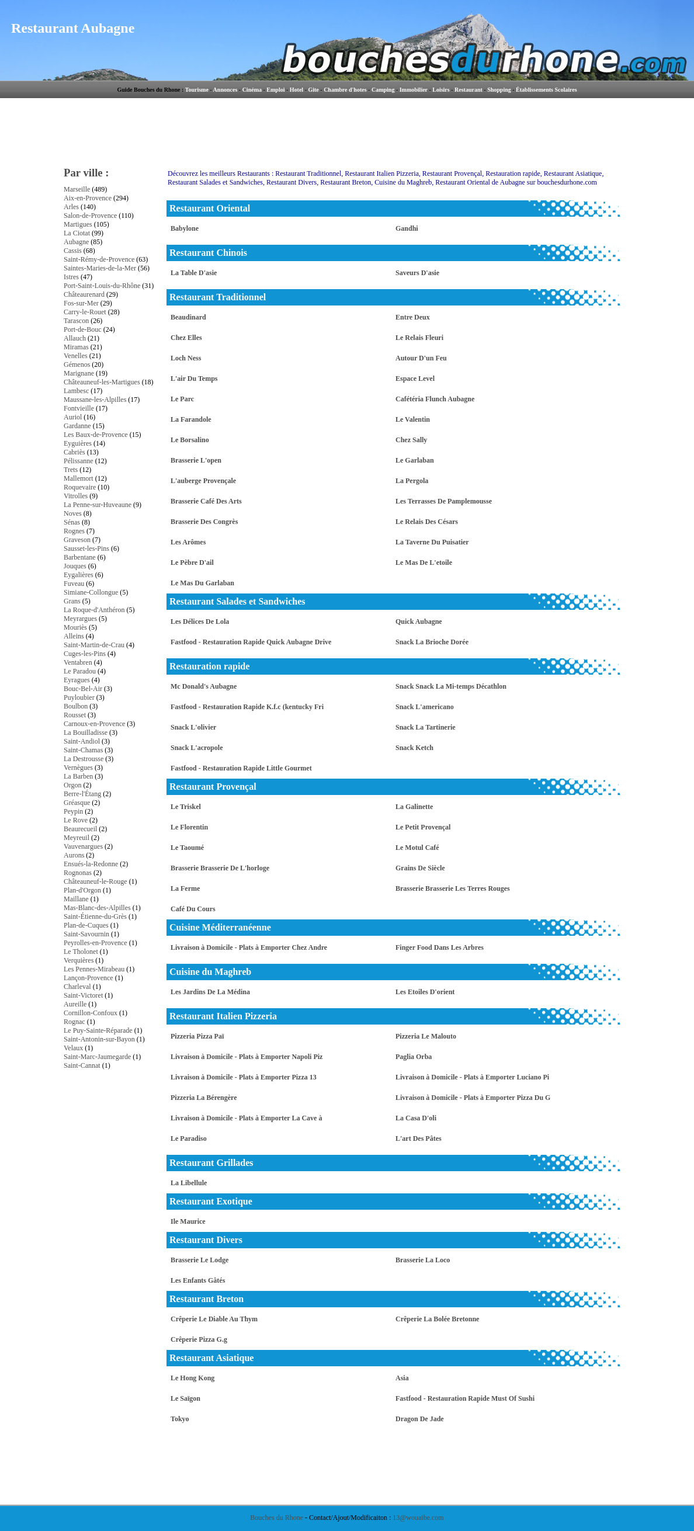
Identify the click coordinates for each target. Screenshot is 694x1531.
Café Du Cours (193, 909)
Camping (383, 89)
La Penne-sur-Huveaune (97, 505)
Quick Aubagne (418, 621)
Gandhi (406, 228)
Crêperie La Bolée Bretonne (437, 1319)
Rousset (75, 715)
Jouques (75, 566)
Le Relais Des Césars (426, 522)
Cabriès (74, 452)
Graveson (77, 540)
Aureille (75, 1004)
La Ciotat (77, 233)
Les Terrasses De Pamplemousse (443, 501)
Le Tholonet (81, 951)
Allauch (75, 338)
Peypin (73, 811)
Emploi (275, 89)
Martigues (78, 224)
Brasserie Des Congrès (204, 522)
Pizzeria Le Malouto (425, 1036)
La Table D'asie (194, 273)
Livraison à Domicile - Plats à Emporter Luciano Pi (472, 1077)
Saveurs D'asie (417, 273)
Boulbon (76, 706)
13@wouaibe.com (418, 1517)
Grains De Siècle (420, 868)
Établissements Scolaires (546, 89)
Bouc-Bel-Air (83, 689)
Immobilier (414, 89)
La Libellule (189, 1183)
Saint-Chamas (83, 750)
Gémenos (77, 364)
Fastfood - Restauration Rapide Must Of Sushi (465, 1398)
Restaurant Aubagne (72, 28)
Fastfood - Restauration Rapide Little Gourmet (241, 768)
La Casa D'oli (415, 1118)
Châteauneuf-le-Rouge (95, 881)
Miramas (76, 347)
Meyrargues (80, 619)
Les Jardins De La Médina (210, 992)
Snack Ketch (414, 748)
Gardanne (77, 426)
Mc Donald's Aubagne (204, 686)
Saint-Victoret (83, 995)
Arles (71, 207)
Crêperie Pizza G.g (199, 1339)
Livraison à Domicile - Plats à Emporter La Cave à (246, 1118)
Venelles (76, 356)
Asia (402, 1378)
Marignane (79, 373)
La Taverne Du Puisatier (432, 542)
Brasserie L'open (196, 460)
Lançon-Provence (88, 978)
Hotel (296, 89)
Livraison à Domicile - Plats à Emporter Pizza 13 (244, 1077)
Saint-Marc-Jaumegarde (97, 1057)
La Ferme (185, 888)
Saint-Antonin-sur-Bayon (99, 1039)
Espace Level (415, 378)
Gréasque (77, 803)
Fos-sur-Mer (81, 303)
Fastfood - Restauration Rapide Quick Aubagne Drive (251, 642)
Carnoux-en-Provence (94, 724)
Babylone (185, 228)
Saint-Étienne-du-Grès (95, 916)
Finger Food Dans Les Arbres (439, 947)
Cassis (73, 251)
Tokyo (180, 1419)
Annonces (225, 89)
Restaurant (468, 89)
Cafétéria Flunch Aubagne (434, 399)
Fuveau (74, 583)
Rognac (74, 1022)
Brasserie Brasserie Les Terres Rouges (452, 888)
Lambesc (76, 391)
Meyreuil (76, 838)
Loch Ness (186, 358)
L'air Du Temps (194, 378)
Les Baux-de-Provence (96, 435)
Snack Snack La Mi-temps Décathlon (450, 686)
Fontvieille (79, 408)
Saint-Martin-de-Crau (94, 645)
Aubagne (76, 242)
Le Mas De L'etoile (423, 562)
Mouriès (75, 627)
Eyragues (77, 680)
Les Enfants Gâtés (198, 1280)
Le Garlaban (414, 460)
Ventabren (78, 662)
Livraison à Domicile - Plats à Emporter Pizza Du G (472, 1097)
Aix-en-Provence (88, 198)
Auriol (73, 417)
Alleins (74, 636)
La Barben (78, 776)
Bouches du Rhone (276, 1517)
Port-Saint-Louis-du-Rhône (102, 286)
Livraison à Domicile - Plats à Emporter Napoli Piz (246, 1057)
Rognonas (78, 873)
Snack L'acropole (197, 748)
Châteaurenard (84, 294)
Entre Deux (412, 317)
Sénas (72, 522)
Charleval (77, 987)
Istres (71, 277)
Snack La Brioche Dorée (432, 642)
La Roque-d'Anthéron (94, 610)
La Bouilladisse (85, 732)
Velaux (73, 1048)
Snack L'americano (424, 707)
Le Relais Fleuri (419, 338)
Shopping (499, 89)
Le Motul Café (417, 847)
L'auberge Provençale (203, 481)
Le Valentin (412, 419)
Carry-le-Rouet (85, 312)
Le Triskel (186, 807)
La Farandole (191, 419)
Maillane (76, 899)
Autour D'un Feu (421, 358)
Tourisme (197, 89)
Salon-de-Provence (90, 215)
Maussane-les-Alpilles (95, 399)
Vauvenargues (83, 846)
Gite (313, 89)
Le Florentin (189, 827)
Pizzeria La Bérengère (204, 1097)
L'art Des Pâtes (418, 1138)
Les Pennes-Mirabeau (94, 969)
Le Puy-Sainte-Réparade (98, 1030)
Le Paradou (80, 671)
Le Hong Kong (192, 1378)
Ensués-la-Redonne (91, 864)
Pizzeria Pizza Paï (197, 1036)
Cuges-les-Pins (85, 654)
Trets (71, 470)
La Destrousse (83, 759)
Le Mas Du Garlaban (202, 583)
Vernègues (78, 767)
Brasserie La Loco (422, 1260)
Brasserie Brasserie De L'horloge (220, 868)
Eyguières (78, 443)
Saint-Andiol (82, 741)
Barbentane (80, 557)
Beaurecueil (80, 829)
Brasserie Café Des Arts (206, 501)
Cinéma (252, 89)
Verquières (78, 960)
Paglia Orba (413, 1057)
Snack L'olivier (193, 727)
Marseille (77, 189)
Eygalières (78, 575)
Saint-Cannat (82, 1065)
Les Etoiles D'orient (424, 992)
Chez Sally (411, 440)
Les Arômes (188, 542)
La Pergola (411, 481)
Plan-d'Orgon (82, 890)
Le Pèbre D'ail (192, 562)
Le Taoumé (187, 847)
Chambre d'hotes (345, 89)
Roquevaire (80, 487)
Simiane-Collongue (91, 592)
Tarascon (76, 321)
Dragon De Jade (419, 1419)
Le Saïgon (185, 1398)
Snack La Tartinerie (425, 727)
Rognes (74, 531)
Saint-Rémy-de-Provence (99, 259)
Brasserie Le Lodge (199, 1260)
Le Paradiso (189, 1138)
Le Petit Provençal (422, 827)
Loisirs (440, 89)
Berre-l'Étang (82, 794)
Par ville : (86, 172)
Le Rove (76, 820)
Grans (72, 601)
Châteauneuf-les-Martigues (102, 382)
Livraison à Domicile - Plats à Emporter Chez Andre (249, 947)
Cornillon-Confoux (90, 1013)
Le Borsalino (190, 440)
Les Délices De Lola (200, 621)
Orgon (72, 785)
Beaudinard (188, 317)
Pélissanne (78, 461)
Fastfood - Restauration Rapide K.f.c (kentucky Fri (247, 707)
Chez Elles (186, 338)
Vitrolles (76, 496)
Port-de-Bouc (83, 329)
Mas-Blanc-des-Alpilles (97, 908)
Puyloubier (79, 697)
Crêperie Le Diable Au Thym (214, 1319)
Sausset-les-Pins (86, 548)
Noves (73, 513)
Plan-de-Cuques (86, 925)
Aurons (74, 855)
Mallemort (78, 478)
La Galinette (414, 807)
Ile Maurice (188, 1221)
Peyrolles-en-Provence (95, 943)
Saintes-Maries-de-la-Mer (100, 268)
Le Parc (182, 399)
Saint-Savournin (86, 934)
